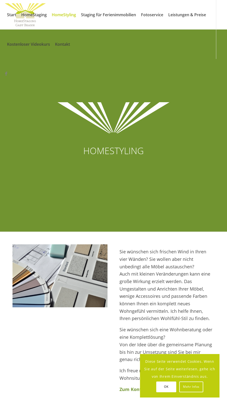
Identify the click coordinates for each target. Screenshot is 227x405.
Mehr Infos (191, 387)
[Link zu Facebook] (6, 73)
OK (166, 387)
